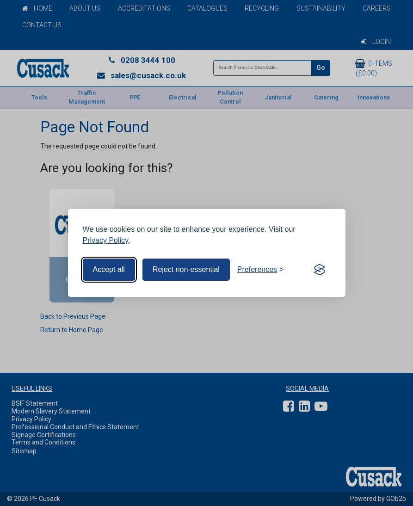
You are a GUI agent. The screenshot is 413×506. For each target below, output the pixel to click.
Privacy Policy (106, 240)
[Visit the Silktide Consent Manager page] (319, 270)
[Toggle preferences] (260, 269)
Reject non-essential (186, 269)
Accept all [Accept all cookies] (109, 269)
